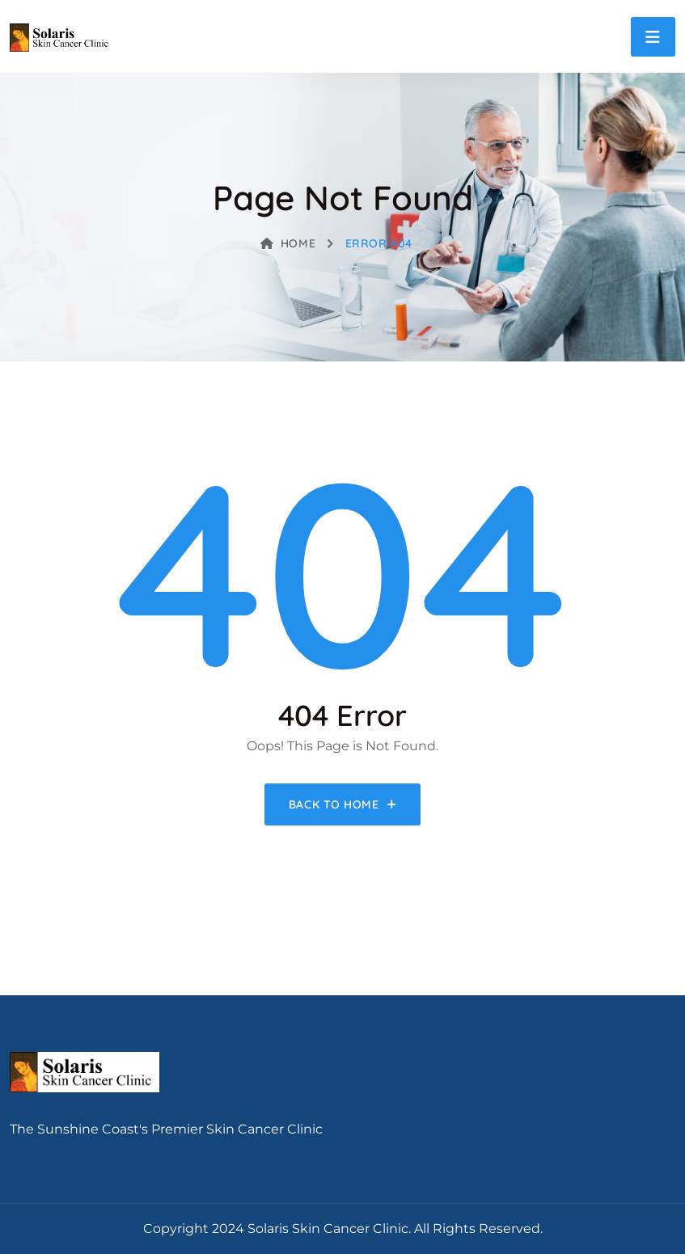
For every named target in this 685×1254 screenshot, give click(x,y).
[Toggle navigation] (653, 37)
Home (287, 243)
